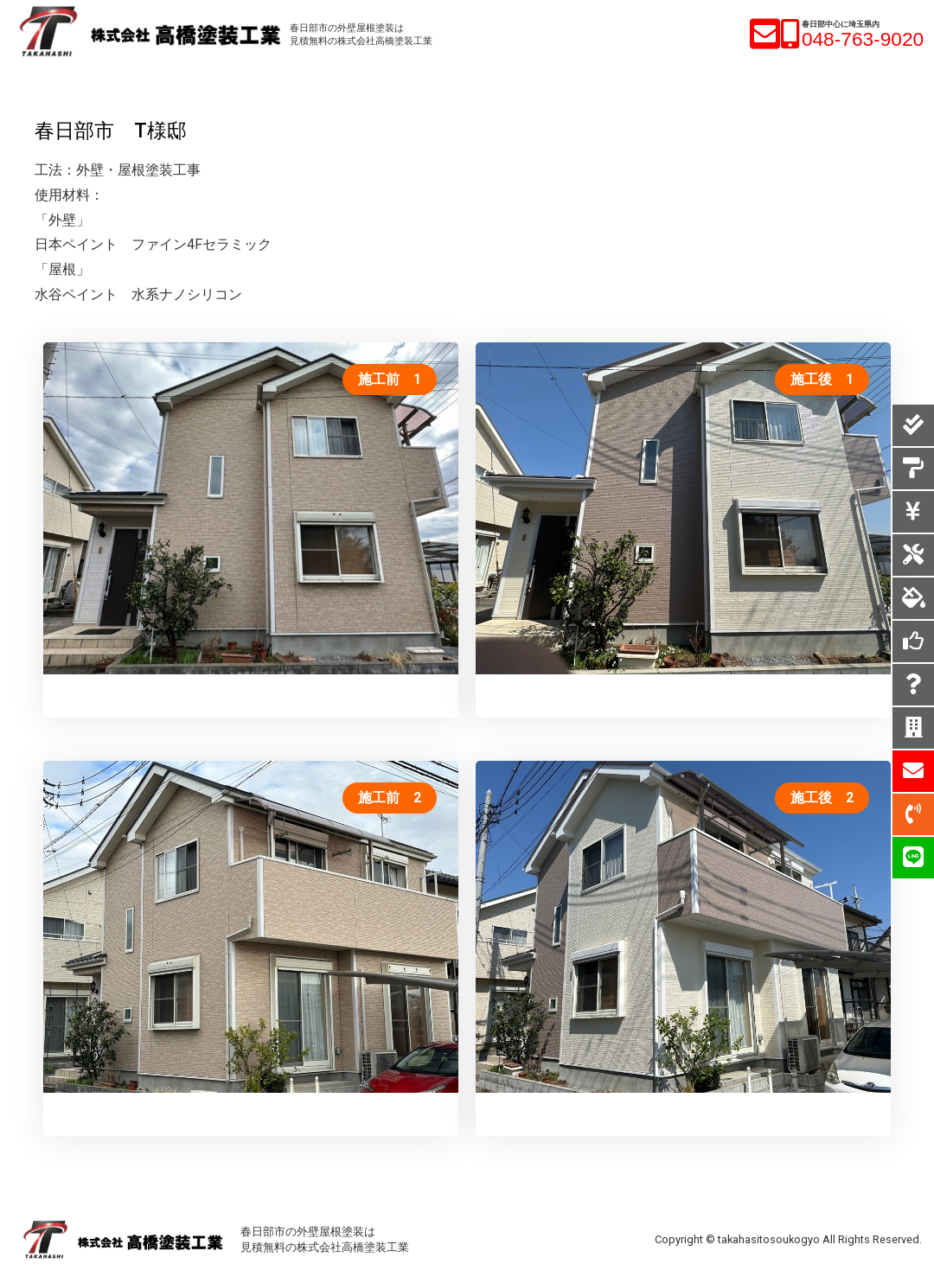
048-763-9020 (863, 39)
